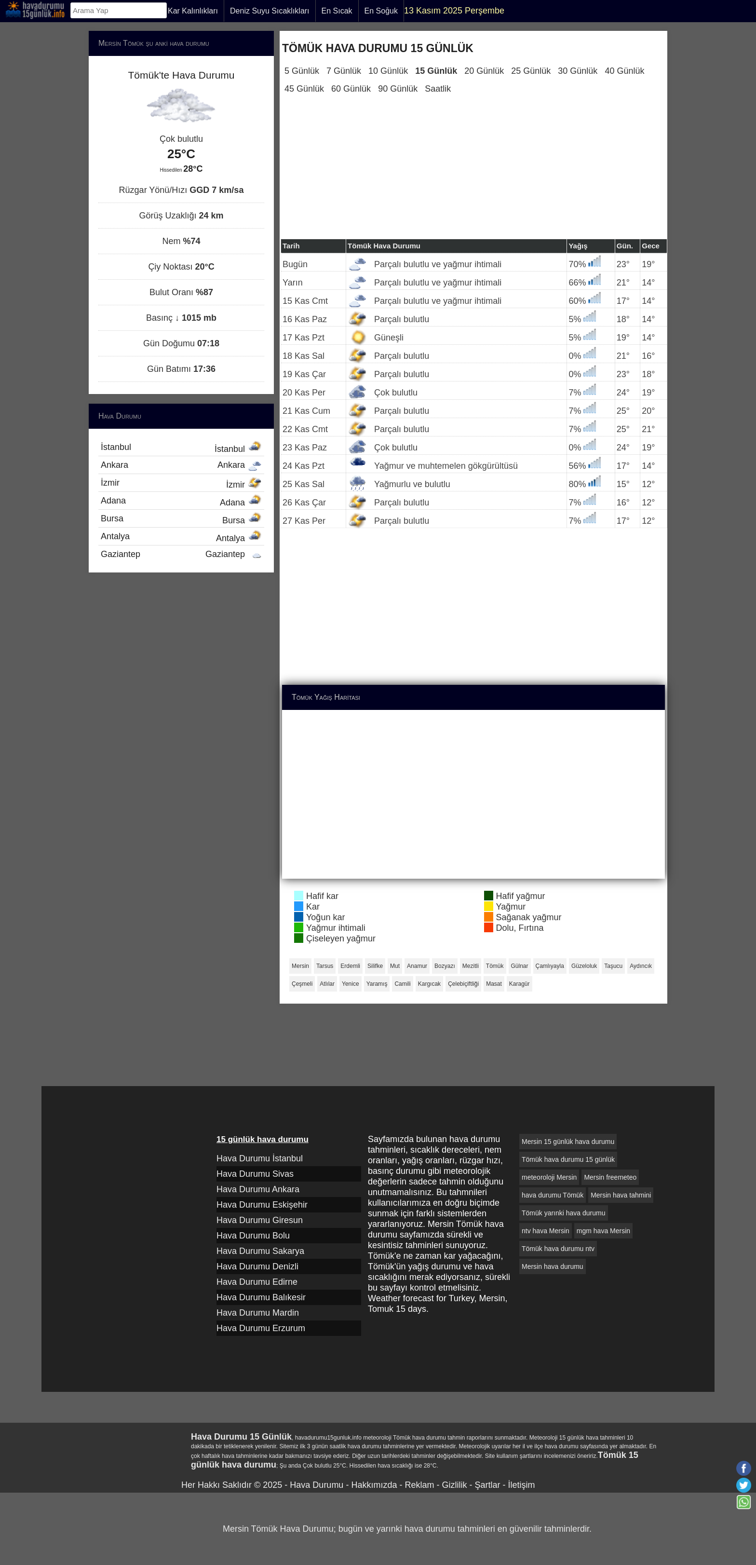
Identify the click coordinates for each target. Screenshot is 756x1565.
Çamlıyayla (550, 966)
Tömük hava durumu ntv (558, 1248)
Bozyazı (444, 966)
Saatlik (438, 89)
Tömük (495, 966)
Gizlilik (454, 1485)
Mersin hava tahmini (621, 1195)
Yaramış (377, 983)
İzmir (181, 483)
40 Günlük (624, 71)
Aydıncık (641, 966)
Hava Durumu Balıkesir (261, 1297)
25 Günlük (531, 71)
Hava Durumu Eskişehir (262, 1205)
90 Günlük (398, 89)
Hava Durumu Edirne (256, 1282)
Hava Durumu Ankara (257, 1189)
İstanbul (181, 448)
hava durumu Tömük (552, 1195)
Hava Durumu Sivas (255, 1174)
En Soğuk (381, 11)
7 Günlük (343, 71)
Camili (402, 983)
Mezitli (470, 966)
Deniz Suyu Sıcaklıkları (270, 11)
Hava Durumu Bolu (253, 1235)
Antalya (181, 537)
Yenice (350, 983)
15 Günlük (436, 71)
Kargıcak (429, 983)
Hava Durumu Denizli (257, 1266)
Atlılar (327, 983)
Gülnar (519, 966)
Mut (395, 966)
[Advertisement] (473, 171)
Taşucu (613, 966)
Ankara (181, 465)
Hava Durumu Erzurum (260, 1328)
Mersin (300, 966)
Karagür (519, 983)
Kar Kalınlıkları (193, 11)
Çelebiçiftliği (463, 983)
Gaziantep (181, 554)
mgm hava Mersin (603, 1231)
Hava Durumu (316, 1485)
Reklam (419, 1485)
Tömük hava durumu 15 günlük (568, 1159)
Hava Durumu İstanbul (259, 1158)
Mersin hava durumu (552, 1266)
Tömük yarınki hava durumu (564, 1213)
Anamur (417, 966)
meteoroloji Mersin (549, 1177)
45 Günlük (304, 89)
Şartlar (487, 1485)
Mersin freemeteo (610, 1177)
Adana (181, 501)
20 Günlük (484, 71)
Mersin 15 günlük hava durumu (568, 1141)
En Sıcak (337, 11)
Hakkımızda (374, 1485)
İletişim (521, 1485)
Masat (494, 983)
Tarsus (324, 966)
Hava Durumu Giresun (259, 1220)
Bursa (181, 519)
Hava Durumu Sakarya (260, 1251)
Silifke (375, 966)
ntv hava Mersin (545, 1231)
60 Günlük (351, 89)
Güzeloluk (584, 966)
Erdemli (350, 966)
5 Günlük (301, 71)
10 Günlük (388, 71)
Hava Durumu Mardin (257, 1313)
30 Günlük (577, 71)
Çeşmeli (302, 983)
